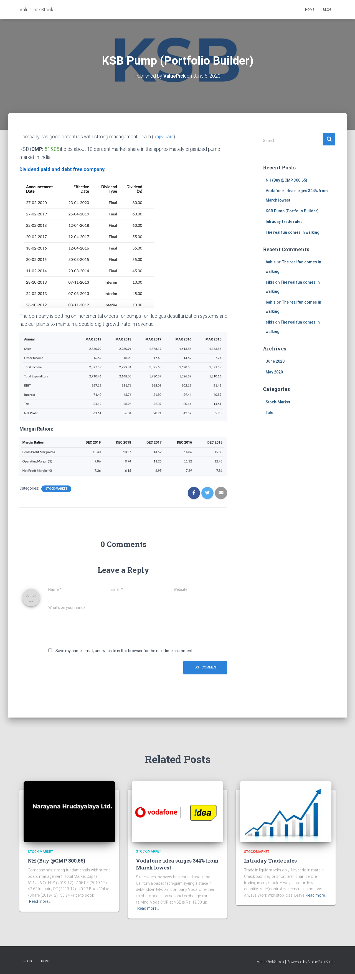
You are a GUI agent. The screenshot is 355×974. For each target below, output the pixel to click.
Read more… (40, 901)
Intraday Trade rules (284, 221)
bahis (271, 262)
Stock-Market (56, 488)
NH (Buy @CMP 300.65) (286, 180)
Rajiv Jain (163, 136)
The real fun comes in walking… (294, 232)
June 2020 (275, 361)
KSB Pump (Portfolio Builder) (292, 210)
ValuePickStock (270, 961)
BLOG (327, 10)
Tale (269, 412)
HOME (310, 10)
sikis (270, 282)
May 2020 (274, 372)
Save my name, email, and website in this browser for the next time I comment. (124, 650)
